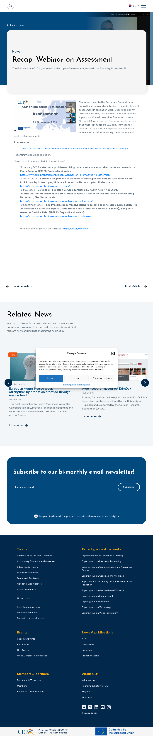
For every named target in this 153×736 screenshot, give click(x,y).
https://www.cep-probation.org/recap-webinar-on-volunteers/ (56, 201)
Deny (76, 378)
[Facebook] (85, 707)
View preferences (102, 378)
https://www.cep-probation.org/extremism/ (45, 186)
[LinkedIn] (98, 707)
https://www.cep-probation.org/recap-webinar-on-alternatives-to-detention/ (65, 174)
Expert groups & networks (102, 549)
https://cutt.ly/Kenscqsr (76, 228)
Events (22, 632)
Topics (22, 549)
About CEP (90, 674)
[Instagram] (110, 707)
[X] (91, 707)
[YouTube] (104, 707)
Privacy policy (69, 385)
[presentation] (37, 502)
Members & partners (33, 674)
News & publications (97, 632)
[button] (112, 353)
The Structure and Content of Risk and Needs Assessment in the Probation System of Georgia (74, 148)
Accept (50, 378)
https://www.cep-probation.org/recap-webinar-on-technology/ (56, 216)
